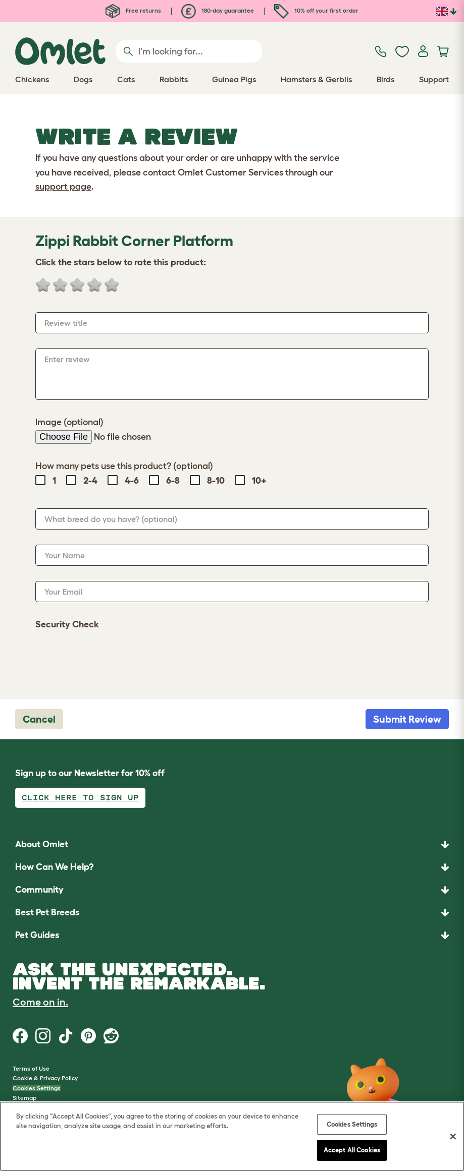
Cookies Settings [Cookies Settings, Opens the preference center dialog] (352, 1124)
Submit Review (407, 719)
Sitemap (24, 1097)
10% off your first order (316, 10)
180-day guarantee (217, 10)
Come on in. (40, 1002)
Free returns (133, 10)
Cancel (39, 719)
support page (63, 187)
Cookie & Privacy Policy (45, 1078)
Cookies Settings (37, 1088)
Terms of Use (31, 1068)
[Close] (453, 1136)
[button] (232, 935)
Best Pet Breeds (47, 912)
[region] (232, 1136)
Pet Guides (37, 935)
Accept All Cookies (352, 1150)
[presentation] (112, 659)
